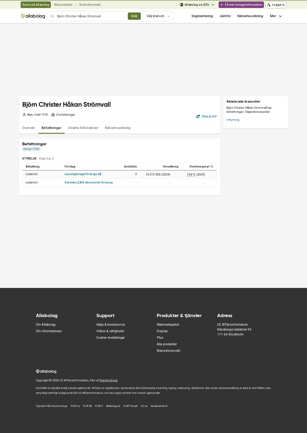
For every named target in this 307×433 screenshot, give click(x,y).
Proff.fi (99, 406)
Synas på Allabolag (35, 4)
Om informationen (49, 331)
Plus (160, 338)
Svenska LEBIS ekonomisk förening (89, 182)
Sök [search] (134, 16)
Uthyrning (233, 119)
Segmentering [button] (202, 16)
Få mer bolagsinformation (241, 4)
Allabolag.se (113, 406)
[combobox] (91, 16)
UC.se (144, 406)
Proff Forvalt (130, 406)
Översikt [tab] (28, 128)
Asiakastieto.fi (159, 406)
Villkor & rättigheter (110, 331)
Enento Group (109, 380)
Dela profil (206, 116)
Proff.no (75, 406)
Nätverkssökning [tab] (117, 128)
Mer (276, 16)
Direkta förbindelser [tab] (83, 128)
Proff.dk (87, 406)
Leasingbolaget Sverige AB (83, 174)
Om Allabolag (45, 324)
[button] (225, 16)
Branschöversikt (90, 4)
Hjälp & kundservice (110, 324)
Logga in (276, 4)
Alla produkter (63, 4)
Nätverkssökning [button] (250, 16)
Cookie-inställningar (110, 338)
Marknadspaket (168, 324)
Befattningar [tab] (52, 128)
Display (162, 331)
